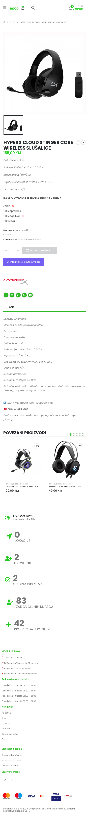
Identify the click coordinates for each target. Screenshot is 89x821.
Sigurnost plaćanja (12, 755)
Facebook (6, 295)
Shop (4, 718)
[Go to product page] (23, 460)
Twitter (12, 295)
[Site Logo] (17, 7)
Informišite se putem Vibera (24, 262)
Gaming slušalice (32, 239)
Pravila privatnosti (11, 760)
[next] (83, 142)
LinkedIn (18, 295)
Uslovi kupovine (10, 765)
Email (30, 295)
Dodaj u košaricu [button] (37, 446)
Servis (5, 739)
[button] (33, 8)
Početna (6, 713)
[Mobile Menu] (6, 8)
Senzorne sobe (10, 734)
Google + (24, 295)
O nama (6, 723)
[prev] (78, 142)
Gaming (19, 239)
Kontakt (6, 728)
